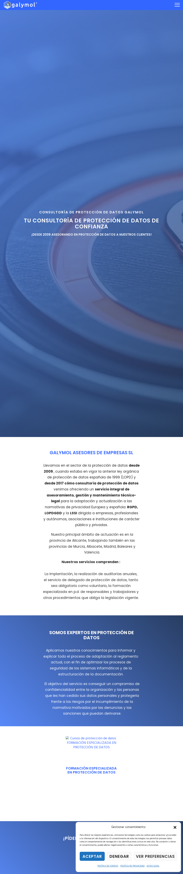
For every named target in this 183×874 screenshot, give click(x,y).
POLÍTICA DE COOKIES (108, 866)
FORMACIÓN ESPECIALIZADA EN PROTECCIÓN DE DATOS (91, 770)
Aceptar (92, 856)
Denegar (119, 856)
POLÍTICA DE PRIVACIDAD (132, 866)
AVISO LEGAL (153, 866)
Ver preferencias (155, 856)
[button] (175, 827)
